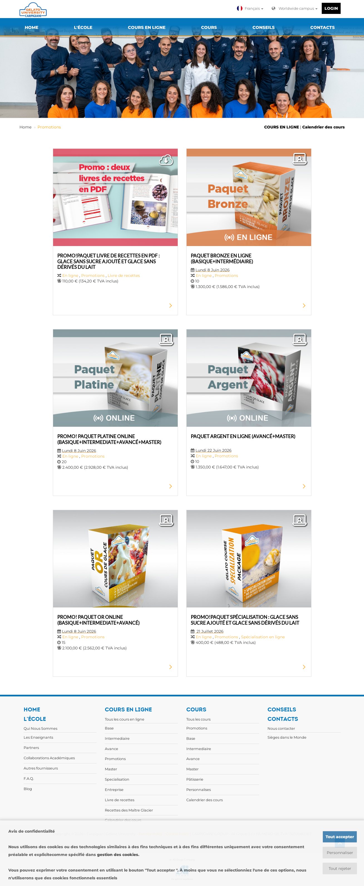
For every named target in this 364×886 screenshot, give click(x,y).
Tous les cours (198, 719)
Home (25, 127)
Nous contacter (281, 728)
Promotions (49, 127)
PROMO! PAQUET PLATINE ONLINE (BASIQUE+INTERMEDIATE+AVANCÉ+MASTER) (109, 439)
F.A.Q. (29, 778)
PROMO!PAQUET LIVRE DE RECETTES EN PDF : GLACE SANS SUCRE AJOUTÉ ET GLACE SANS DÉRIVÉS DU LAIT (108, 261)
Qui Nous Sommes (40, 728)
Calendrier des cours (323, 127)
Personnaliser (340, 852)
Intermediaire (117, 738)
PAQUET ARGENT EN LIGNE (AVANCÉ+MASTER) (243, 436)
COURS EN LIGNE (281, 127)
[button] (251, 8)
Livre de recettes (124, 275)
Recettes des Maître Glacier (129, 810)
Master (111, 769)
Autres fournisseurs (41, 768)
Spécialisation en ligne (263, 636)
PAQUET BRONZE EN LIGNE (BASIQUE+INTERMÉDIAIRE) (222, 258)
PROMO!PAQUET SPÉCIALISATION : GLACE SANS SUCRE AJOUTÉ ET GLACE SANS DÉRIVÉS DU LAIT (245, 620)
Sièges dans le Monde (287, 737)
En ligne (70, 275)
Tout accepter (340, 836)
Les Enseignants (38, 737)
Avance (111, 748)
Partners (31, 747)
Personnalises (198, 789)
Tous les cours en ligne (124, 719)
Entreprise (114, 789)
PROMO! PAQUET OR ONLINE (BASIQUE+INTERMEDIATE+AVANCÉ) (98, 620)
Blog (28, 788)
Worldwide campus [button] (295, 8)
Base (109, 728)
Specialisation (117, 779)
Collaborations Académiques (49, 758)
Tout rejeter (340, 868)
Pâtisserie (194, 779)
